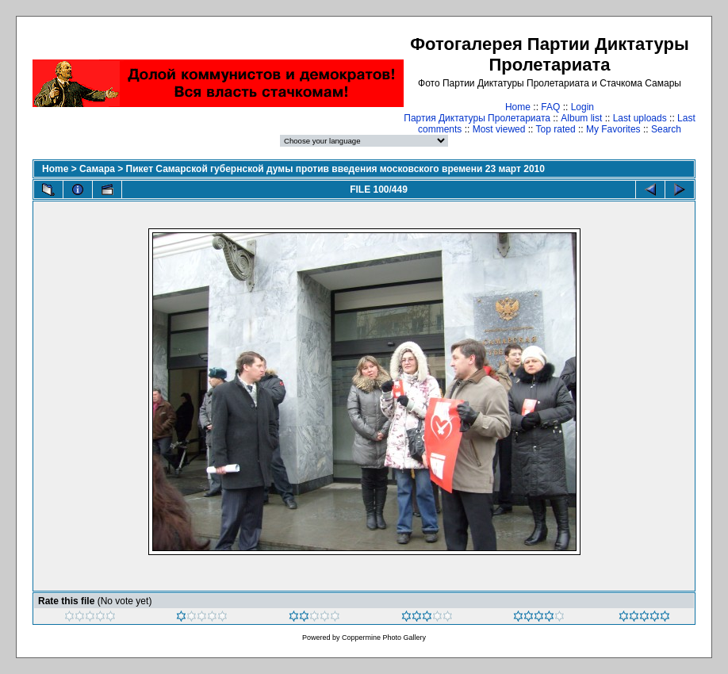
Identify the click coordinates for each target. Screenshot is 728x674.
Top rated (556, 129)
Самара (97, 168)
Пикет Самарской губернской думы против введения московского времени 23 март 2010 (335, 168)
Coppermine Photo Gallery (384, 637)
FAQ (550, 107)
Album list (581, 118)
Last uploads (640, 118)
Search (666, 129)
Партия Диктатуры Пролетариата (477, 118)
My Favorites (613, 129)
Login (582, 107)
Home (518, 107)
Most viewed (499, 129)
